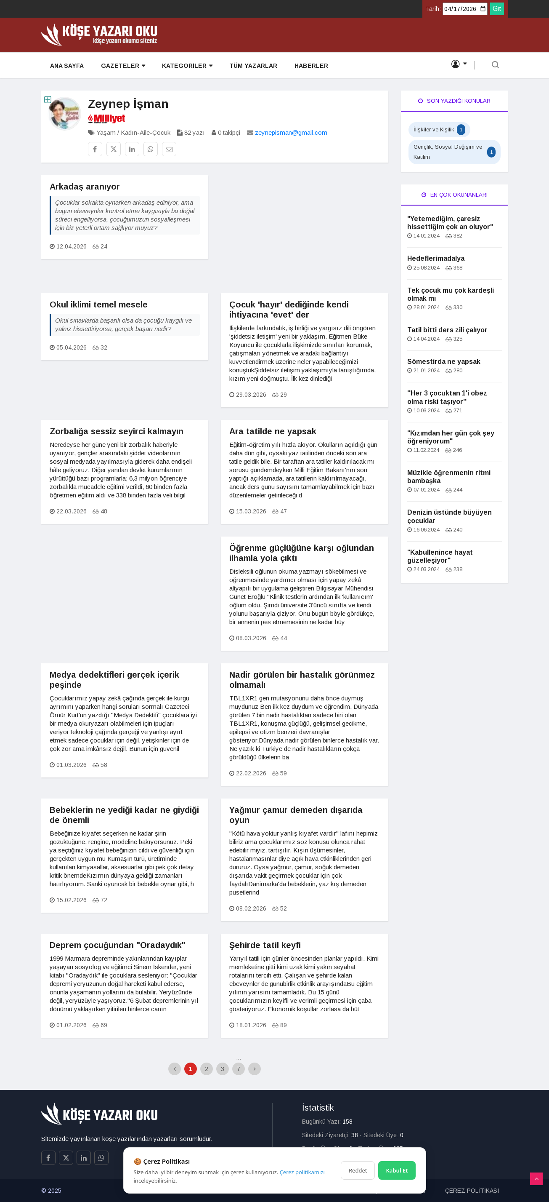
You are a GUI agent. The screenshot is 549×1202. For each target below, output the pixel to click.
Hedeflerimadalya (435, 258)
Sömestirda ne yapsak (443, 361)
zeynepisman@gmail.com (291, 132)
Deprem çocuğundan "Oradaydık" (118, 945)
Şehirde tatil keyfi (265, 945)
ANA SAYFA (66, 65)
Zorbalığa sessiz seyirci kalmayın (116, 431)
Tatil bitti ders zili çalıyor (447, 330)
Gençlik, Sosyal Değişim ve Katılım (455, 152)
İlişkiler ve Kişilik (439, 129)
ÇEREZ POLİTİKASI (472, 1190)
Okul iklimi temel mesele (99, 304)
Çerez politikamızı (302, 1172)
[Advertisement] (304, 234)
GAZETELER (122, 66)
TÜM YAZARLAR (252, 65)
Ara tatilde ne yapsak (272, 431)
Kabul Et (397, 1170)
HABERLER (310, 65)
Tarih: (433, 8)
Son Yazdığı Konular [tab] (454, 101)
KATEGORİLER (186, 66)
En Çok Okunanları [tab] (455, 195)
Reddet (358, 1170)
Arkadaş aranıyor (85, 186)
